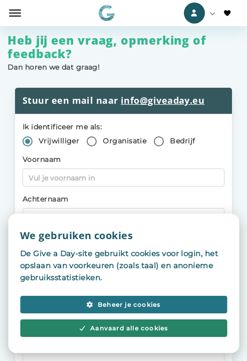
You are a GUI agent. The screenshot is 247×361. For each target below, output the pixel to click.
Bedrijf (182, 140)
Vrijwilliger (59, 140)
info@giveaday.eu (162, 100)
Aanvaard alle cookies (123, 328)
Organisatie (124, 140)
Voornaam (42, 159)
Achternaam (46, 199)
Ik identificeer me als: (62, 126)
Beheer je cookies (123, 304)
